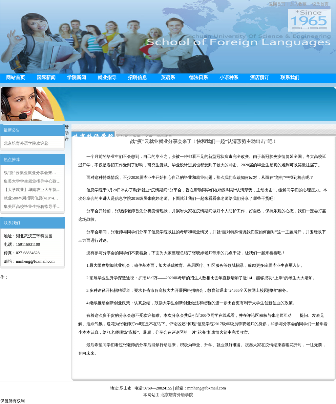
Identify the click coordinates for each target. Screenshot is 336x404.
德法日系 (198, 77)
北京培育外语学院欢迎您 (26, 143)
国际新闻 (46, 77)
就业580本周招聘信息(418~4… (31, 198)
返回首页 (277, 4)
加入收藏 (298, 4)
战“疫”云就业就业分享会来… (30, 172)
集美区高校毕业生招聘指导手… (32, 206)
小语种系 (228, 77)
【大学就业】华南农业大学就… (32, 189)
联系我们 (289, 77)
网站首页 (15, 77)
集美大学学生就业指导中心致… (32, 181)
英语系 (168, 77)
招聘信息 (137, 77)
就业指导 (107, 77)
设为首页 (320, 4)
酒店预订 (259, 77)
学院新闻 (76, 77)
